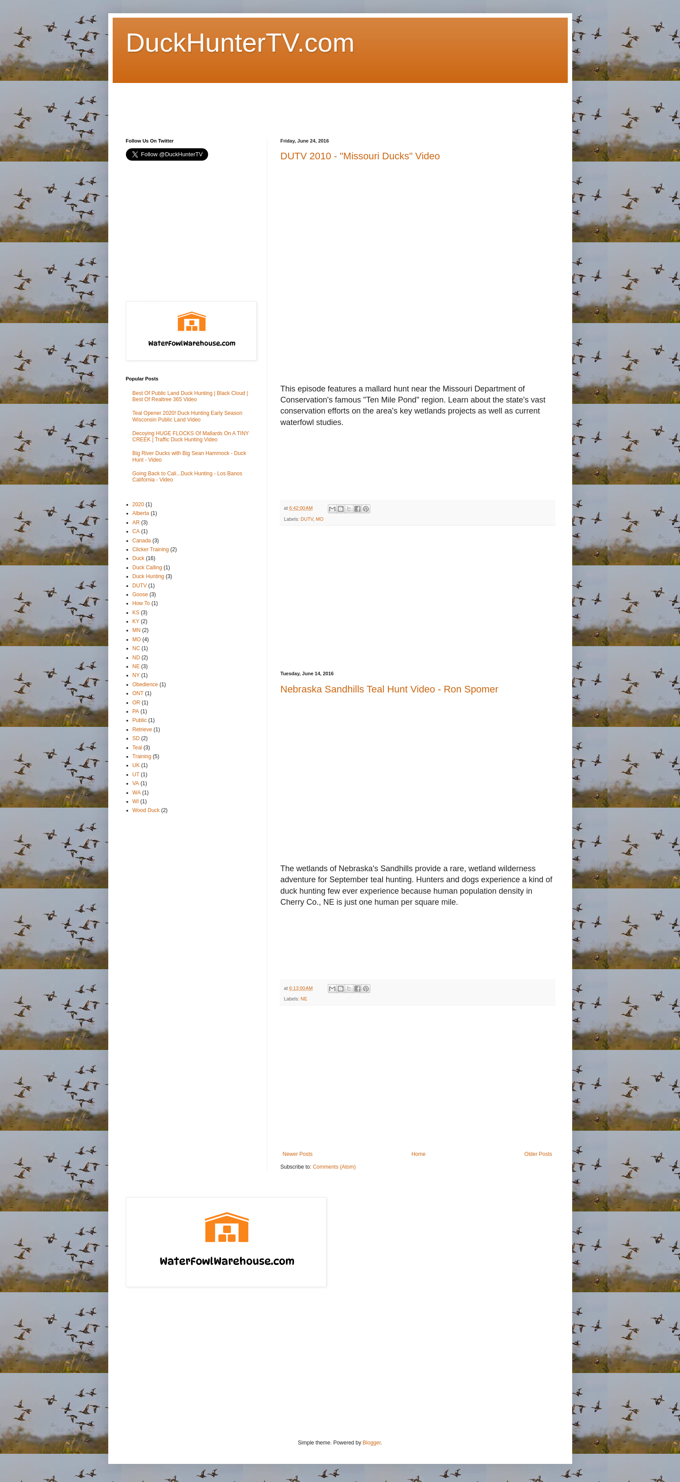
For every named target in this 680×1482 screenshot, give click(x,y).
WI (136, 801)
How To (141, 603)
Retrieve (142, 729)
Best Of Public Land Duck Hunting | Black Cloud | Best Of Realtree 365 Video (190, 396)
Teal (137, 748)
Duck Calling (147, 567)
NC (136, 648)
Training (142, 756)
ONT (138, 693)
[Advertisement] (287, 103)
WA (137, 793)
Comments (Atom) (334, 1167)
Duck (138, 558)
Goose (140, 594)
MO (319, 519)
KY (136, 621)
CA (136, 531)
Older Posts (538, 1154)
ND (136, 657)
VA (136, 783)
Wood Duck (146, 810)
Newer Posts (298, 1154)
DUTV (306, 519)
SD (136, 738)
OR (137, 703)
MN (137, 630)
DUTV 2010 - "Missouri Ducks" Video (360, 156)
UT (136, 774)
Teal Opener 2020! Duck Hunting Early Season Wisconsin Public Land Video (188, 416)
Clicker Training (151, 549)
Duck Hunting (148, 576)
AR (136, 522)
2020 (138, 504)
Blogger (372, 1443)
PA (136, 711)
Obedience (145, 684)
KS (136, 612)
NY (136, 675)
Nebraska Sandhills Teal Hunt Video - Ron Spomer (389, 689)
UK (136, 765)
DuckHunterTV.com (240, 42)
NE (303, 998)
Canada (142, 541)
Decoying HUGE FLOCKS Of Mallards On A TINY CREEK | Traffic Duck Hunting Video (191, 436)
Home (418, 1154)
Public (140, 720)
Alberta (141, 513)
